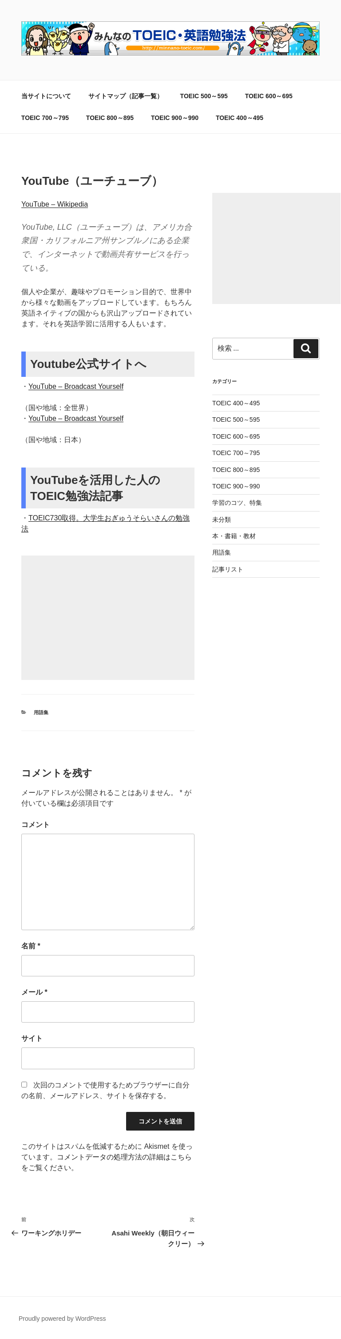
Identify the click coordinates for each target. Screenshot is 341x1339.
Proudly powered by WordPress (62, 1318)
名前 (30, 946)
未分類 (221, 519)
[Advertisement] (107, 618)
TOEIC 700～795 (45, 117)
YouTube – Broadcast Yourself (75, 386)
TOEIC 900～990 (174, 117)
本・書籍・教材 (234, 536)
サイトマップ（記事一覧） (125, 96)
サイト (32, 1038)
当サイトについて (46, 96)
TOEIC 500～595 (204, 96)
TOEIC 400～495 (239, 117)
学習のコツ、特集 (237, 502)
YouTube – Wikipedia (54, 204)
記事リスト (227, 569)
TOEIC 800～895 (110, 117)
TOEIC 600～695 (269, 96)
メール (34, 992)
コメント (35, 824)
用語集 (41, 712)
